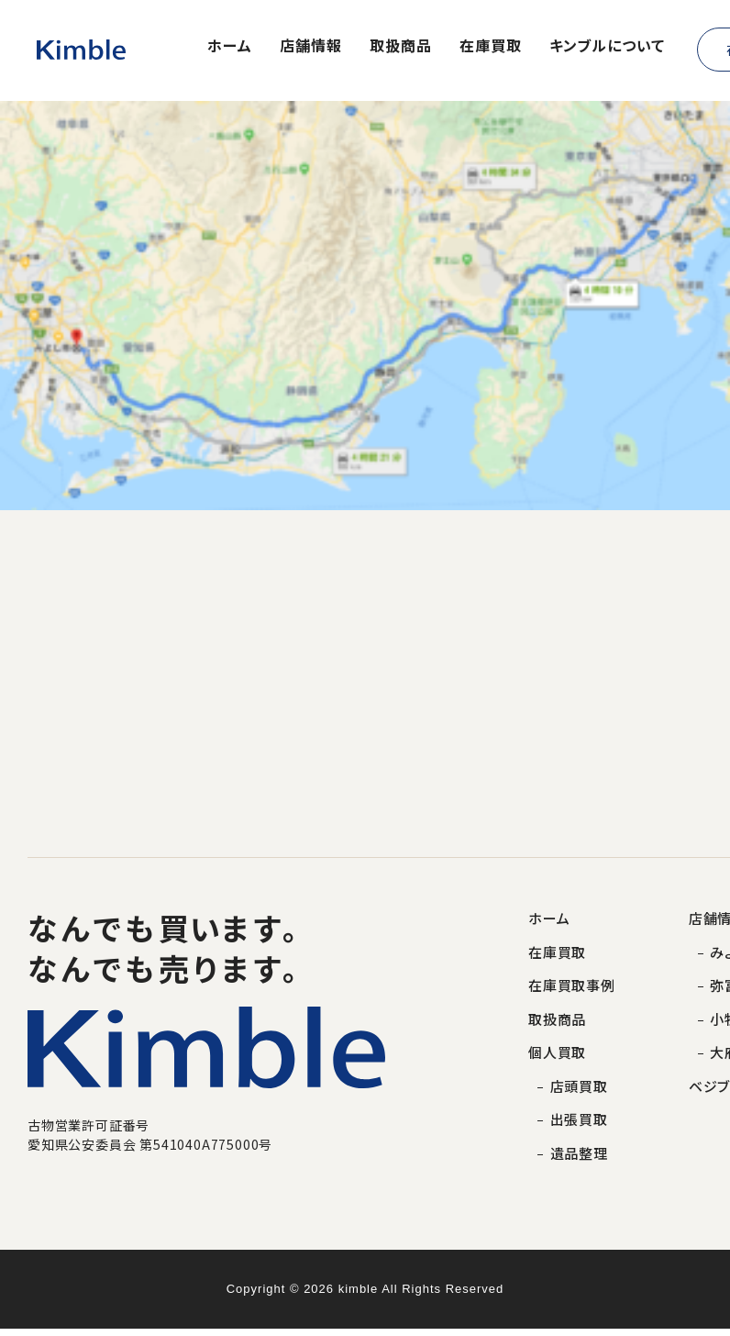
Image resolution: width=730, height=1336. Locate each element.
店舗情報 (311, 47)
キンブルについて (607, 47)
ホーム (229, 47)
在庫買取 (490, 47)
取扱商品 (401, 47)
